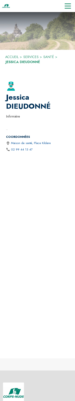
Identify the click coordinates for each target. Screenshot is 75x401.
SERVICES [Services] (31, 56)
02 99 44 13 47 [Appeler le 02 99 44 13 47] (22, 149)
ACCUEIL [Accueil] (12, 56)
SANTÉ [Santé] (48, 56)
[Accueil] (6, 6)
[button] (11, 86)
